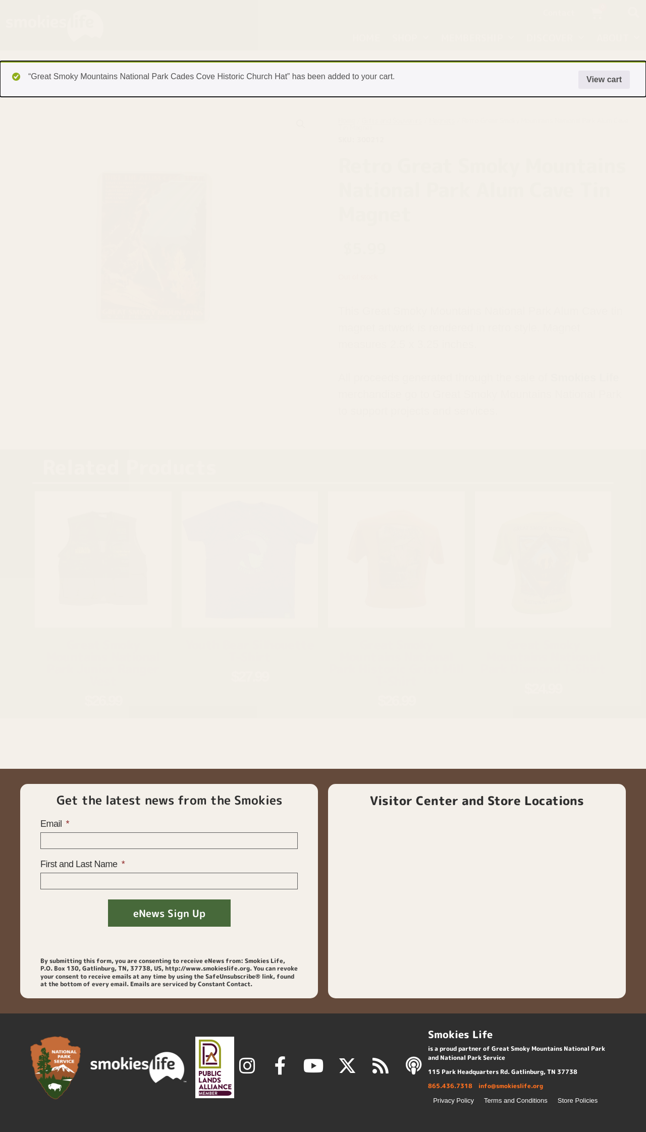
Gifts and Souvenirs (392, 120)
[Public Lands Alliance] (214, 1067)
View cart (604, 79)
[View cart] (604, 13)
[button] (633, 12)
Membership (477, 37)
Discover (555, 37)
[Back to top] (521, 1106)
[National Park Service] (55, 1067)
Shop (410, 37)
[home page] (64, 25)
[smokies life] (138, 1067)
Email (52, 824)
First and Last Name (80, 864)
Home (366, 37)
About (618, 37)
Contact (559, 12)
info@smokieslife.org (510, 1086)
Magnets (442, 120)
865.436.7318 (450, 1086)
